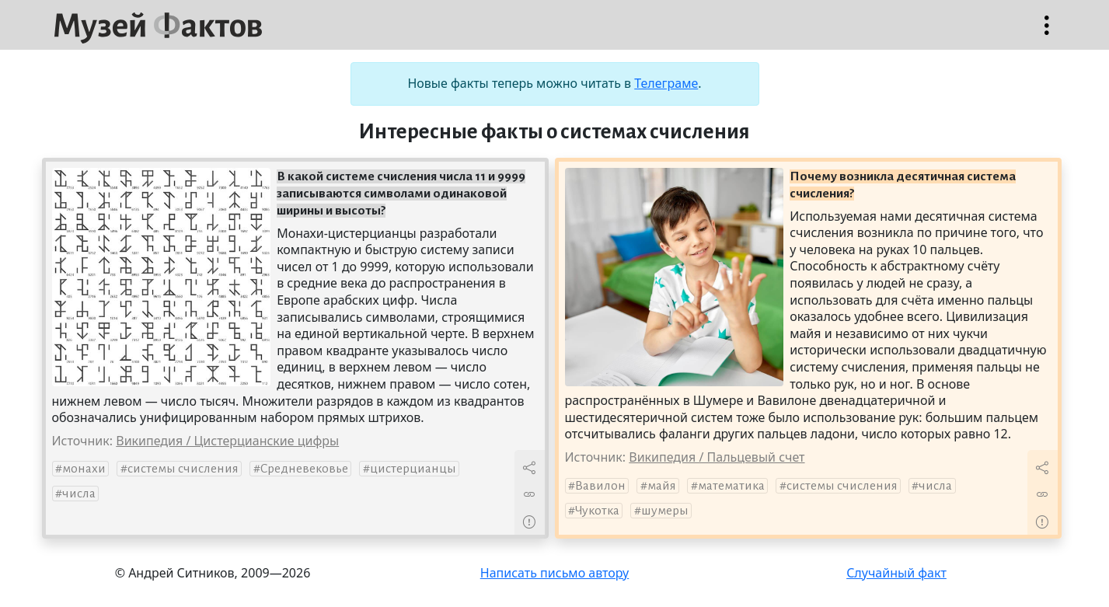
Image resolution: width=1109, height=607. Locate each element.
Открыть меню (1046, 33)
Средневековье (304, 469)
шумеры (665, 511)
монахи (84, 469)
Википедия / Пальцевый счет (716, 457)
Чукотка (597, 511)
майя (661, 486)
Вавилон (600, 486)
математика (731, 486)
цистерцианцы (413, 469)
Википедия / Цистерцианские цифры (227, 440)
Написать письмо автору (554, 572)
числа (79, 494)
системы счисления (183, 469)
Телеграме (666, 83)
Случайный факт (896, 572)
